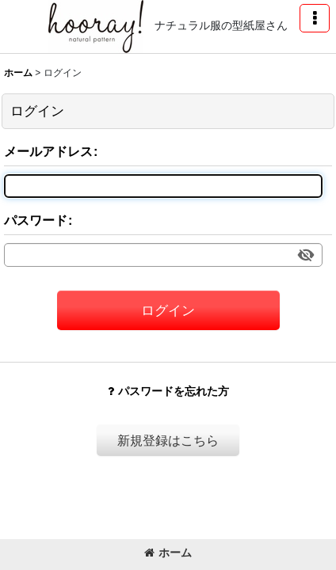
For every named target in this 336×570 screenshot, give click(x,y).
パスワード (35, 220)
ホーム (168, 552)
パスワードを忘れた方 (168, 391)
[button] (315, 18)
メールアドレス (48, 151)
